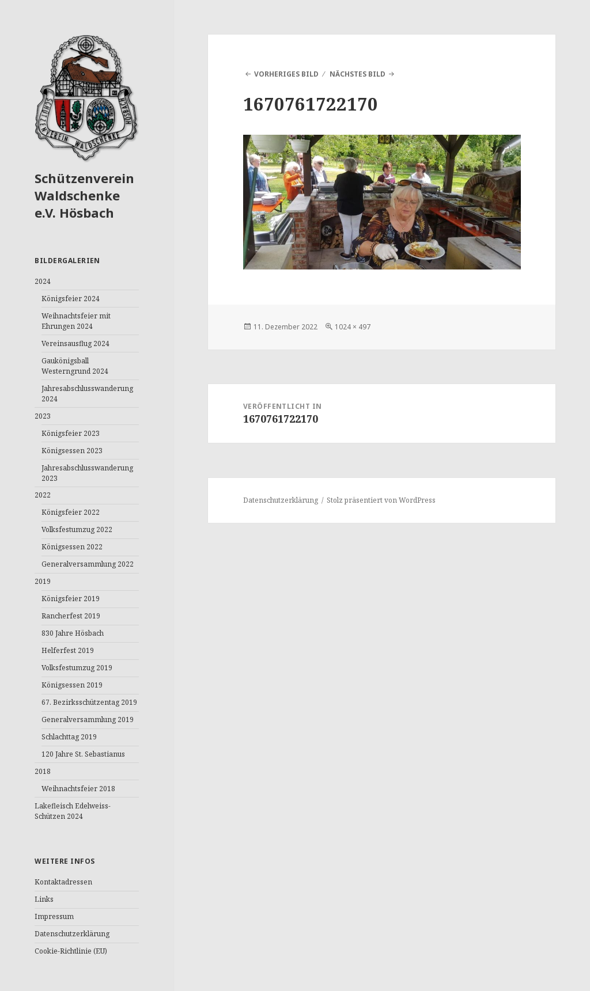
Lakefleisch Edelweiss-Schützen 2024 (73, 811)
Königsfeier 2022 (70, 512)
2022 (43, 495)
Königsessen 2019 (72, 685)
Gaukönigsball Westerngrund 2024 (74, 366)
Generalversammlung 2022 (87, 564)
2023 (43, 416)
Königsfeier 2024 (70, 298)
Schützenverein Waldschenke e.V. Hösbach (84, 195)
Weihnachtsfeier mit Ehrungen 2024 (76, 321)
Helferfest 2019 (67, 650)
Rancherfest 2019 (70, 616)
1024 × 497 (352, 327)
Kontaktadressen (63, 882)
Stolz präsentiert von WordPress (381, 500)
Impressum (54, 916)
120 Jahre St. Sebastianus (83, 754)
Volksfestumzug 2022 (76, 529)
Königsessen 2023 (72, 450)
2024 (43, 281)
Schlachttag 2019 (69, 737)
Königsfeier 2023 (70, 433)
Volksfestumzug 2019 (76, 668)
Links (44, 899)
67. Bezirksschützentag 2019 (89, 702)
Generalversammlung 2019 (87, 719)
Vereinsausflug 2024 (75, 343)
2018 (43, 771)
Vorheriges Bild (286, 74)
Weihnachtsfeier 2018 (78, 788)
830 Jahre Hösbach (72, 633)
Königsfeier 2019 (70, 598)
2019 (43, 581)
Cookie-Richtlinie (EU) (71, 951)
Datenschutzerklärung (72, 934)
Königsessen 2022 (72, 547)
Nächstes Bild (357, 74)
